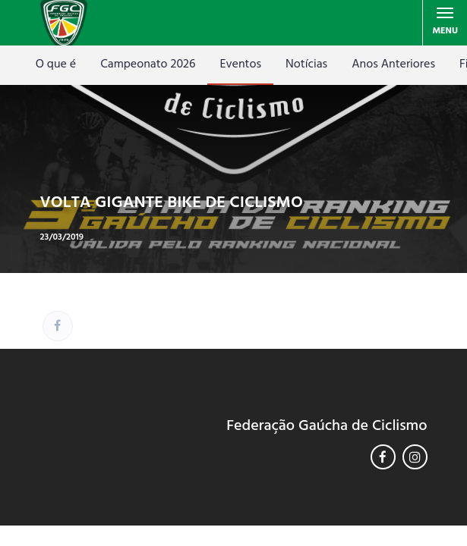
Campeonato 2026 (147, 64)
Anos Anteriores (393, 64)
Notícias (306, 64)
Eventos (240, 64)
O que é (56, 64)
